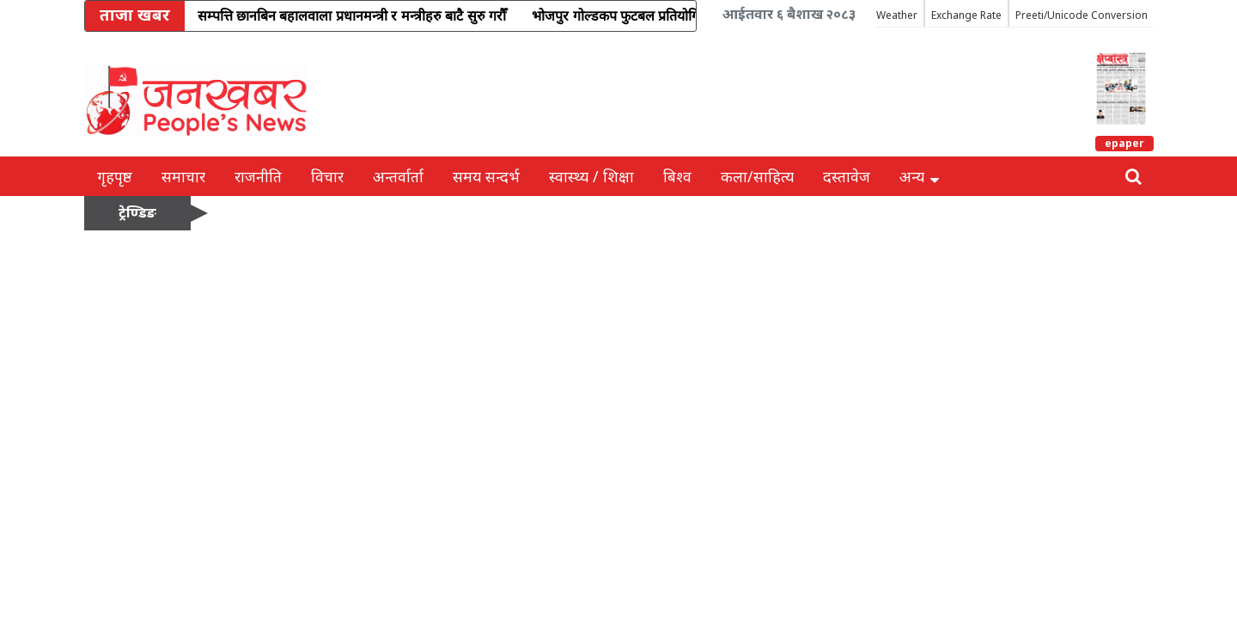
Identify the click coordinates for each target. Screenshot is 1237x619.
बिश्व (677, 176)
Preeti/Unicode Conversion (1081, 15)
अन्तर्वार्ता (398, 176)
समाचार (183, 176)
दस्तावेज (846, 176)
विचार (327, 176)
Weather (896, 15)
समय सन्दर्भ (486, 176)
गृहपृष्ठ (114, 176)
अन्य (919, 176)
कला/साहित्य (757, 176)
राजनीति (258, 176)
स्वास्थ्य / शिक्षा (591, 176)
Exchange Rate (966, 15)
